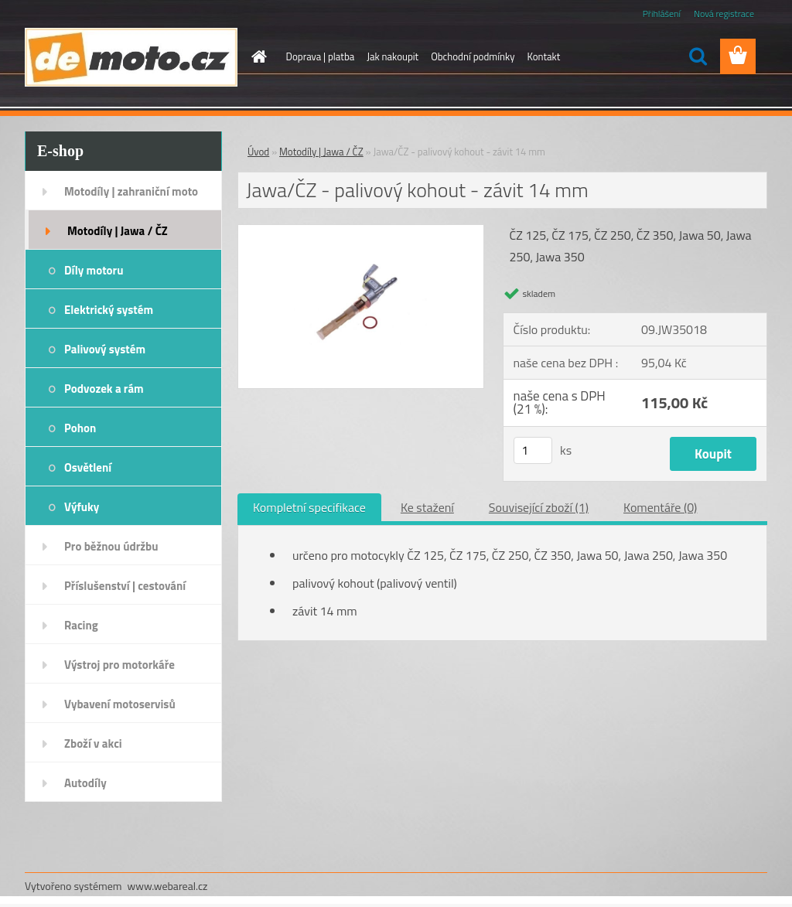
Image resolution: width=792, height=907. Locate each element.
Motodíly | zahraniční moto (131, 191)
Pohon (80, 428)
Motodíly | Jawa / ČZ (117, 231)
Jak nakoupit (392, 56)
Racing (81, 625)
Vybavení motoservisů (120, 704)
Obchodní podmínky (472, 56)
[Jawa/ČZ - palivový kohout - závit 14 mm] (360, 231)
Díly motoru (93, 270)
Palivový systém (104, 349)
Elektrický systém (108, 310)
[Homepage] (257, 56)
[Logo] (131, 57)
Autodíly (85, 783)
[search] (697, 56)
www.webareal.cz (168, 886)
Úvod (258, 151)
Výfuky (81, 507)
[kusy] (533, 450)
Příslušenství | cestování (125, 586)
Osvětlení (87, 467)
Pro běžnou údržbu (111, 546)
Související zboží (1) (539, 507)
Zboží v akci (93, 743)
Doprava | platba (320, 56)
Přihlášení (662, 13)
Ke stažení (427, 507)
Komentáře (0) (660, 507)
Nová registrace (724, 13)
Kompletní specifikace (309, 507)
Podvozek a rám (104, 388)
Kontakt (543, 56)
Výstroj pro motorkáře (119, 664)
